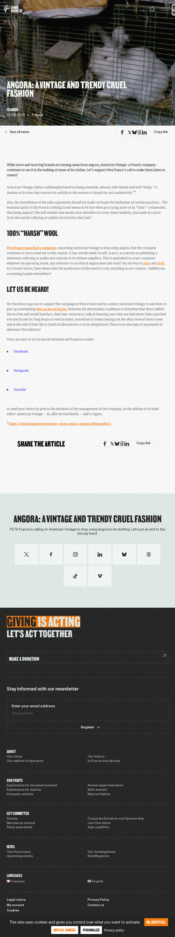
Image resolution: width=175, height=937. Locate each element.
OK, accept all (156, 922)
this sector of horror (51, 309)
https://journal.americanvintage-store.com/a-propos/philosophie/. (60, 424)
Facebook (21, 351)
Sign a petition (98, 827)
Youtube (20, 390)
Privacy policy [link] (114, 930)
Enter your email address (33, 706)
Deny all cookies (65, 930)
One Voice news (19, 852)
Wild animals (97, 790)
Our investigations (101, 852)
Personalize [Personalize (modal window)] (91, 930)
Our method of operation (25, 761)
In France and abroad (104, 761)
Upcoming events (20, 856)
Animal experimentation (105, 785)
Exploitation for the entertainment (32, 785)
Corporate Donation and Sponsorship (116, 818)
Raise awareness (19, 827)
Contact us (96, 905)
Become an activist (21, 823)
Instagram (21, 371)
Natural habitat (99, 794)
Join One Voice (99, 823)
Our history (96, 756)
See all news (17, 132)
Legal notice (16, 900)
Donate (12, 818)
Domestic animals (20, 794)
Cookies (13, 910)
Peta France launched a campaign (32, 248)
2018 (160, 263)
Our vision (14, 756)
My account (15, 905)
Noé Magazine (98, 856)
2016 (146, 263)
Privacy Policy (98, 900)
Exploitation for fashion (24, 790)
